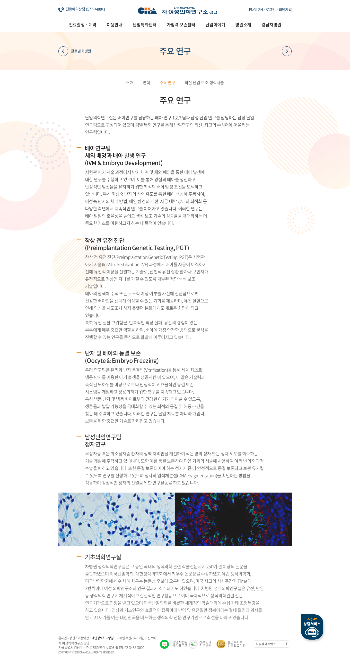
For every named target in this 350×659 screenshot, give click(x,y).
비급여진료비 (147, 637)
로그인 (271, 9)
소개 (129, 82)
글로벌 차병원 (74, 51)
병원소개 (243, 24)
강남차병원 (271, 24)
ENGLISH (256, 9)
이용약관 (83, 637)
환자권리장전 (66, 637)
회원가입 (285, 9)
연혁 (146, 82)
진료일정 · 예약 (82, 24)
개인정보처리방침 (103, 637)
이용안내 (114, 24)
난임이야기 (215, 24)
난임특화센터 (145, 24)
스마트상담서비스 (312, 627)
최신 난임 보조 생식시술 (204, 82)
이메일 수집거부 (126, 637)
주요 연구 (167, 82)
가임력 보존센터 (181, 24)
